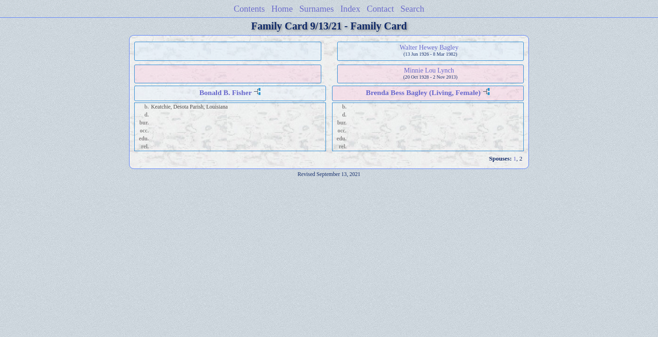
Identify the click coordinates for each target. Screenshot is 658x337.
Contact (380, 9)
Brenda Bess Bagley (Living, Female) (423, 92)
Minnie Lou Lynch (429, 70)
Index (350, 9)
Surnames (316, 9)
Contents (249, 9)
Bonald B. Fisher (225, 92)
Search (412, 9)
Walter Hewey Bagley (428, 47)
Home (282, 9)
